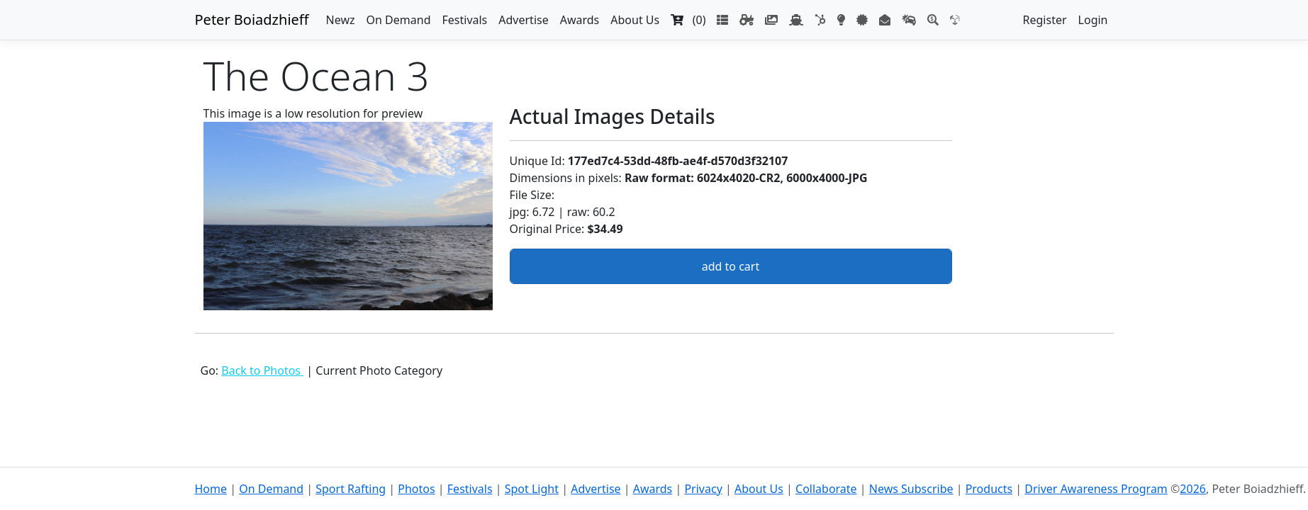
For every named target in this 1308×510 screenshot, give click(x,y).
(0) (688, 20)
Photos (416, 489)
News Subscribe (911, 489)
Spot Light (532, 489)
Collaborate (826, 489)
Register (1045, 20)
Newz (340, 20)
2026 (1193, 489)
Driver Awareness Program (1096, 489)
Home (211, 489)
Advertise (523, 20)
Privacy (703, 489)
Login (1093, 20)
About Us (634, 20)
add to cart (730, 266)
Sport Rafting (350, 489)
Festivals (464, 20)
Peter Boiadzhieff (252, 19)
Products (989, 489)
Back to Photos (262, 370)
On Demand (399, 20)
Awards (580, 20)
